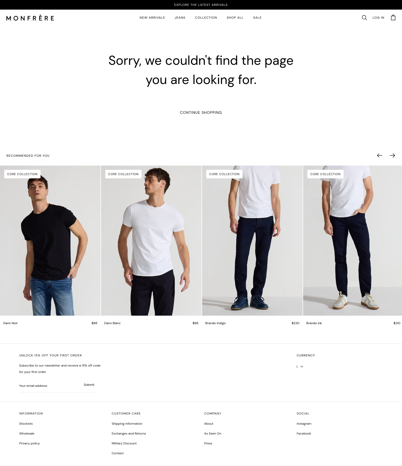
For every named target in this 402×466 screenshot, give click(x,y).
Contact (118, 453)
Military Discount (124, 443)
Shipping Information (127, 423)
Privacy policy (29, 443)
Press (208, 443)
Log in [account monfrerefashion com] (378, 17)
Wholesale (26, 433)
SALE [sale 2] (257, 17)
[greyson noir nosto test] (304, 433)
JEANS (180, 17)
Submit (89, 385)
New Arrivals (152, 17)
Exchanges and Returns (129, 433)
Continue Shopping (201, 112)
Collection (206, 17)
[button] (364, 18)
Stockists (26, 423)
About (208, 423)
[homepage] (30, 18)
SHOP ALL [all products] (235, 17)
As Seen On (212, 433)
